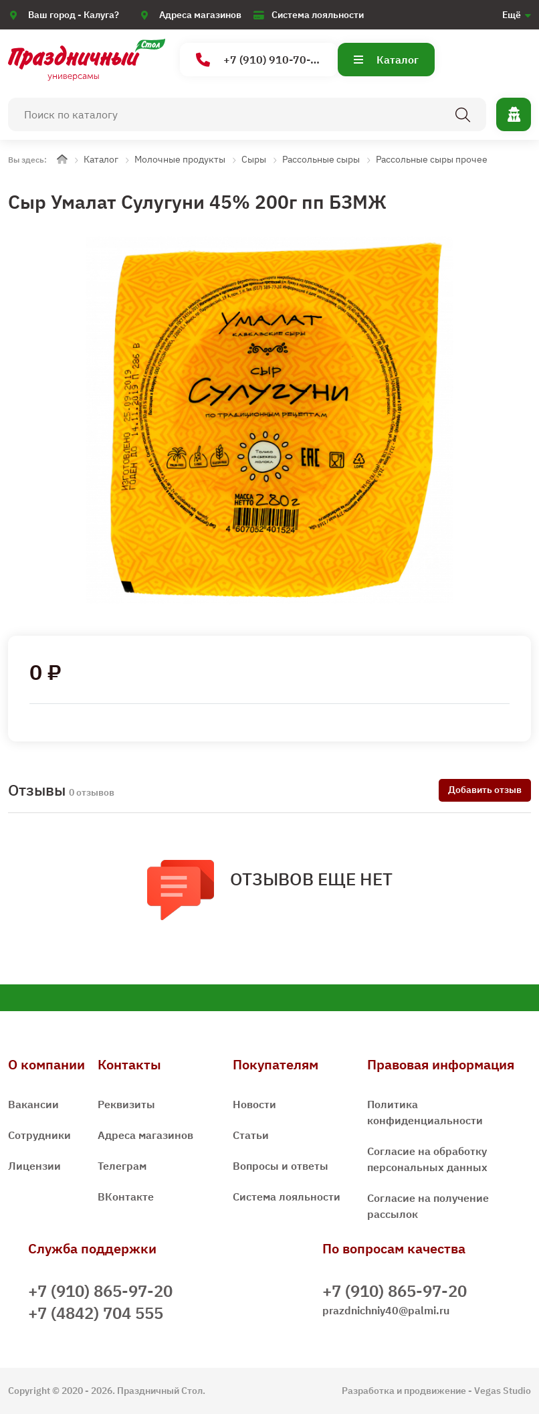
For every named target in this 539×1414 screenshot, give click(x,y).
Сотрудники (39, 1135)
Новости (254, 1104)
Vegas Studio (502, 1391)
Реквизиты (126, 1104)
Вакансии (33, 1104)
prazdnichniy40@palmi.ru (385, 1310)
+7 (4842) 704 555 (95, 1313)
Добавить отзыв (485, 790)
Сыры (253, 159)
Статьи (251, 1135)
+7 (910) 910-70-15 (260, 60)
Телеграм (122, 1165)
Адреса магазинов (200, 15)
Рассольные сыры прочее (432, 159)
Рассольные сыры (321, 159)
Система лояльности (318, 15)
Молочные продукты (179, 159)
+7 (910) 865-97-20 (100, 1291)
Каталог (386, 59)
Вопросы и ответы (280, 1165)
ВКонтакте (126, 1196)
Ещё (511, 15)
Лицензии (34, 1165)
